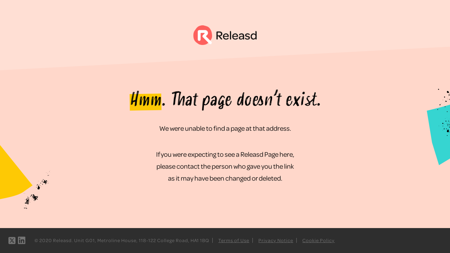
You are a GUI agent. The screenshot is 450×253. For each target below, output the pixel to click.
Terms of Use (233, 240)
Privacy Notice (275, 240)
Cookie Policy (318, 240)
